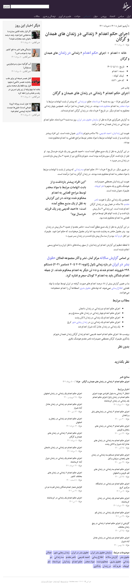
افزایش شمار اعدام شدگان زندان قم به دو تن (63, 487)
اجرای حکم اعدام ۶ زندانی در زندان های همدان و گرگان (105, 382)
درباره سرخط (64, 581)
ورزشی (103, 16)
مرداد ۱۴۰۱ (104, 26)
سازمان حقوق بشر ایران (87, 120)
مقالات (37, 16)
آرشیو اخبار (122, 26)
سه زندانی (79, 169)
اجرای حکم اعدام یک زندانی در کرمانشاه (64, 498)
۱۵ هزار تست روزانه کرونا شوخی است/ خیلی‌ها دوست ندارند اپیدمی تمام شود (19, 107)
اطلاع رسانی (117, 288)
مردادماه (96, 101)
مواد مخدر (124, 106)
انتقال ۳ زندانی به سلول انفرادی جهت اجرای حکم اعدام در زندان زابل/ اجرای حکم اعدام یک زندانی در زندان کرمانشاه (110, 397)
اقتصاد (112, 16)
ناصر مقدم (71, 557)
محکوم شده (104, 106)
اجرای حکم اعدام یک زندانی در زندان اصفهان (63, 393)
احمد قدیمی (105, 133)
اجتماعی (86, 16)
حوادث (77, 16)
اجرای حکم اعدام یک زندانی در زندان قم (112, 513)
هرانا (77, 382)
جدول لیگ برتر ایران (46, 581)
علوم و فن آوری (65, 16)
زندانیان (116, 133)
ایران (128, 16)
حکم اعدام (90, 53)
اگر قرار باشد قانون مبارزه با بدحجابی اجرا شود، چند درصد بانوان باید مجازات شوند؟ (18, 35)
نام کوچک (99, 186)
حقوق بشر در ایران (79, 552)
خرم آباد (118, 236)
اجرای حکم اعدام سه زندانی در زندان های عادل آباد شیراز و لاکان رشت (111, 442)
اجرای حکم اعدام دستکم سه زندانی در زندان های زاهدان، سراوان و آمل (110, 457)
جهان (95, 16)
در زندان (65, 53)
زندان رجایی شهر (79, 322)
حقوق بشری (85, 288)
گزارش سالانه (109, 258)
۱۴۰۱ (113, 26)
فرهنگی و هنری (49, 16)
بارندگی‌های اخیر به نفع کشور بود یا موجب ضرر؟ (18, 51)
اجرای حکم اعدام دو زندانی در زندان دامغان (63, 447)
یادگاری (79, 133)
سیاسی (121, 16)
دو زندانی (82, 101)
